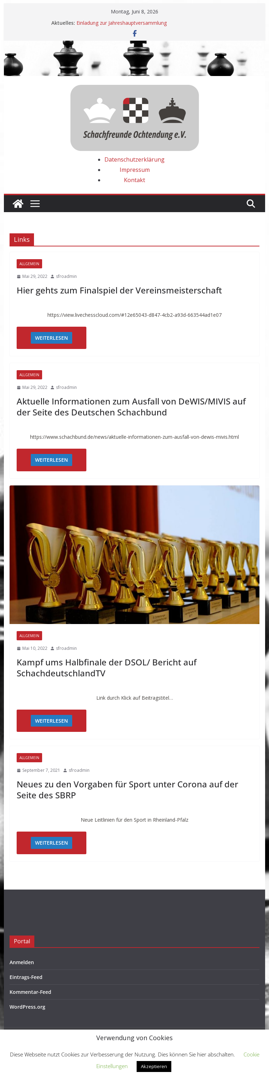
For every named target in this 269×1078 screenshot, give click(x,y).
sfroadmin (66, 276)
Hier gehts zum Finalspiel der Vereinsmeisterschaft (119, 290)
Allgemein (29, 263)
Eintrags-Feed (26, 977)
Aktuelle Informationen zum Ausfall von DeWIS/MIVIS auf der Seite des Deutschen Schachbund (131, 406)
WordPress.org (27, 1006)
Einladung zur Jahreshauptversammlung (121, 22)
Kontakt (134, 180)
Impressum (135, 170)
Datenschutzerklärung (134, 159)
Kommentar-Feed (30, 992)
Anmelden (22, 962)
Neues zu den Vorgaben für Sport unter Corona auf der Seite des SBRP (127, 789)
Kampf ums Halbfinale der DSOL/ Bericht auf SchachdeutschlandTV (106, 667)
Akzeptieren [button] (154, 1066)
